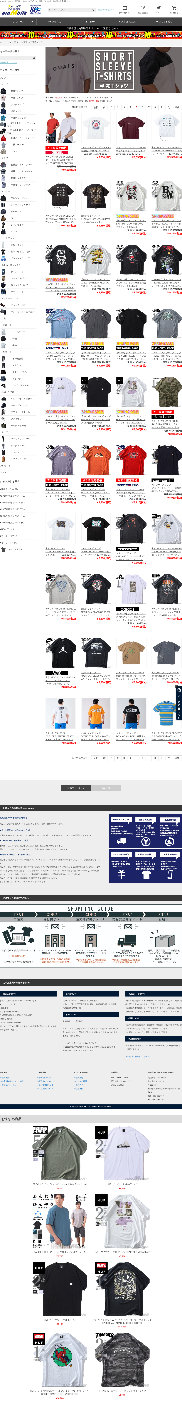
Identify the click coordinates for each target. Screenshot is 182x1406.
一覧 (65, 98)
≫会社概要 (4, 1078)
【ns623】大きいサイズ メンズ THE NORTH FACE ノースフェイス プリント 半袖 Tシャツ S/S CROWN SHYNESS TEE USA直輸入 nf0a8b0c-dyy (166, 356)
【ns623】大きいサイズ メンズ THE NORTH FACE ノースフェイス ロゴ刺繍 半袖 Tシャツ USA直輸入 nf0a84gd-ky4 (131, 356)
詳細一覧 (72, 98)
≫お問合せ (78, 1085)
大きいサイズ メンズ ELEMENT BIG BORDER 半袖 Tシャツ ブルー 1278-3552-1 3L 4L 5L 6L (167, 736)
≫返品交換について (45, 1085)
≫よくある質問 (80, 1081)
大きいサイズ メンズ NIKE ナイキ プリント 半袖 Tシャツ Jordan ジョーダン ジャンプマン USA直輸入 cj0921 (61, 680)
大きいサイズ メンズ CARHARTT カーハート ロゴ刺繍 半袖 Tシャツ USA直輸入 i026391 (166, 488)
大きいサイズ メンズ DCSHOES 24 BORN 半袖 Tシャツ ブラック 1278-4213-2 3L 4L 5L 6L (130, 736)
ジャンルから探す (9, 481)
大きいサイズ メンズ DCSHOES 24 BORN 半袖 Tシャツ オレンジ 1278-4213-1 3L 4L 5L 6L (95, 736)
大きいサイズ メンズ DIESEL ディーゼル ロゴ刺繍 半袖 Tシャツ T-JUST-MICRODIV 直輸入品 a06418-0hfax (61, 160)
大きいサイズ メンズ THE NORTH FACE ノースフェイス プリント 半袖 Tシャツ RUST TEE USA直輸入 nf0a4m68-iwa (60, 492)
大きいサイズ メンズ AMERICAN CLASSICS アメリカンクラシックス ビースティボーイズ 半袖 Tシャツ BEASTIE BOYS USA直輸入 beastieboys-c (96, 676)
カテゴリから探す (9, 70)
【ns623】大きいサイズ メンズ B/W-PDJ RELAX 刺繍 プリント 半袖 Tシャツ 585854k (131, 223)
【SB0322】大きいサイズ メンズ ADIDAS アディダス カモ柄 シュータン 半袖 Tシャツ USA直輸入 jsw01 (131, 617)
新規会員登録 (143, 10)
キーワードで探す (9, 51)
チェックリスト (106, 98)
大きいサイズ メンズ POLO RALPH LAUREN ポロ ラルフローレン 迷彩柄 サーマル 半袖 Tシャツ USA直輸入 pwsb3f (167, 424)
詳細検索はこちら (106, 10)
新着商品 (55, 21)
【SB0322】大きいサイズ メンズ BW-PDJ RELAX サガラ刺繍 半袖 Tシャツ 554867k (131, 282)
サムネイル (93, 98)
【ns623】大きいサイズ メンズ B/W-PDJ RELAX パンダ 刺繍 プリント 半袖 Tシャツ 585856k (61, 287)
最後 (177, 107)
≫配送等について (44, 1081)
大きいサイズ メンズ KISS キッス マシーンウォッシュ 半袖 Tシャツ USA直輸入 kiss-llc (167, 612)
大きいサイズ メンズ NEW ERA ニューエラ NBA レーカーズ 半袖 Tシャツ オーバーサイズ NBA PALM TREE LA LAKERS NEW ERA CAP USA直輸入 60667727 (167, 551)
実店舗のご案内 (127, 21)
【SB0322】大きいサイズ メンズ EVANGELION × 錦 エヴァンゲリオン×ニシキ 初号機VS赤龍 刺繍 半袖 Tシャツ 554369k (167, 283)
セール (91, 21)
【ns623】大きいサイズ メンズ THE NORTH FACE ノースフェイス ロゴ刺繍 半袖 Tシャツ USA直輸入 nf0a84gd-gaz (96, 356)
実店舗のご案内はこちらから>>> (138, 1056)
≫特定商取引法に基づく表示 (12, 1081)
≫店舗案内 (78, 1089)
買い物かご (174, 10)
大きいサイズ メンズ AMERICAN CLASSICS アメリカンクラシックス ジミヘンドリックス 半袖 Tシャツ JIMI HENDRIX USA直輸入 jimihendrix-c (96, 612)
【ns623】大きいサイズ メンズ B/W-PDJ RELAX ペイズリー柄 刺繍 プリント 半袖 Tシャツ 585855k (166, 224)
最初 (95, 107)
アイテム (22, 21)
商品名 (67, 101)
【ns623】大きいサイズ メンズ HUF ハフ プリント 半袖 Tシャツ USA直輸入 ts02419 (96, 419)
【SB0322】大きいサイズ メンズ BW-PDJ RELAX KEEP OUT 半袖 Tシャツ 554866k (96, 282)
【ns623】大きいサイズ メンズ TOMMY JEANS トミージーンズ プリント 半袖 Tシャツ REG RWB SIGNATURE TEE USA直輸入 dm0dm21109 (60, 356)
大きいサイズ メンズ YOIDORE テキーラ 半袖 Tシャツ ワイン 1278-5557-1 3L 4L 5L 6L (131, 150)
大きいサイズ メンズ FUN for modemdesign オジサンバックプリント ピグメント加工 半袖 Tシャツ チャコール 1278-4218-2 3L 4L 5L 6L (167, 676)
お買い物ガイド (125, 10)
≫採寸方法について (45, 1089)
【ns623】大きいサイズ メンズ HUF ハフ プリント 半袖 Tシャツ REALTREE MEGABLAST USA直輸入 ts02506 (131, 419)
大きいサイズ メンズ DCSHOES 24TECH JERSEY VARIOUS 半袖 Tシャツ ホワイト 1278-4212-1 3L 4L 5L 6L (60, 736)
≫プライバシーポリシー (10, 1085)
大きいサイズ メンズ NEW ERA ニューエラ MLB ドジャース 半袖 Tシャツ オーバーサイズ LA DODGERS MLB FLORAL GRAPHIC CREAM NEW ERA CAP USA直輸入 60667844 (61, 612)
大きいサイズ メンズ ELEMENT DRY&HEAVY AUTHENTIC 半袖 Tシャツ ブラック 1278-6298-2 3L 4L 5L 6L (61, 219)
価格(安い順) (82, 101)
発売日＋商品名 (105, 101)
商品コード (59, 101)
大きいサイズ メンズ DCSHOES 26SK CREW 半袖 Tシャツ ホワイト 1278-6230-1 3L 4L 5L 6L (61, 551)
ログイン (159, 10)
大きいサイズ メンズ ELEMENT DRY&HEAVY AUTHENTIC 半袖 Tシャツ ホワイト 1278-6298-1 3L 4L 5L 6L (167, 150)
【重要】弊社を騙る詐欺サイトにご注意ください (91, 28)
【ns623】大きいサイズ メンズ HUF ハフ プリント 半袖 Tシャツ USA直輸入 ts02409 (60, 419)
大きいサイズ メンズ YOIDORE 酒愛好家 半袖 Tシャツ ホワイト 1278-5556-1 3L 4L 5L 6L (96, 150)
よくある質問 (164, 21)
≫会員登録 (78, 1078)
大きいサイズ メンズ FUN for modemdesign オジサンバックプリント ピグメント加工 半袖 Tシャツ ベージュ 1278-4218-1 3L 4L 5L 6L (131, 676)
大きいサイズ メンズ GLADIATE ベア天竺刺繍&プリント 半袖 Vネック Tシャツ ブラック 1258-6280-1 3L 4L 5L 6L (95, 219)
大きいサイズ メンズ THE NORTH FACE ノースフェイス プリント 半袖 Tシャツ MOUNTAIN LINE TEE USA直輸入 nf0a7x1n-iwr (95, 492)
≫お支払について (44, 1078)
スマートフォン (76, 788)
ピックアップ (82, 98)
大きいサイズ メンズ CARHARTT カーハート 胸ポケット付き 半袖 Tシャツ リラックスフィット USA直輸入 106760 (131, 556)
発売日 (74, 101)
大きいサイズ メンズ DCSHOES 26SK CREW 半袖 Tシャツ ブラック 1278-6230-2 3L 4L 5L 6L (96, 551)
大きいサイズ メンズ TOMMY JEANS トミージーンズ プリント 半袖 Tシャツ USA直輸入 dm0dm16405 (130, 492)
